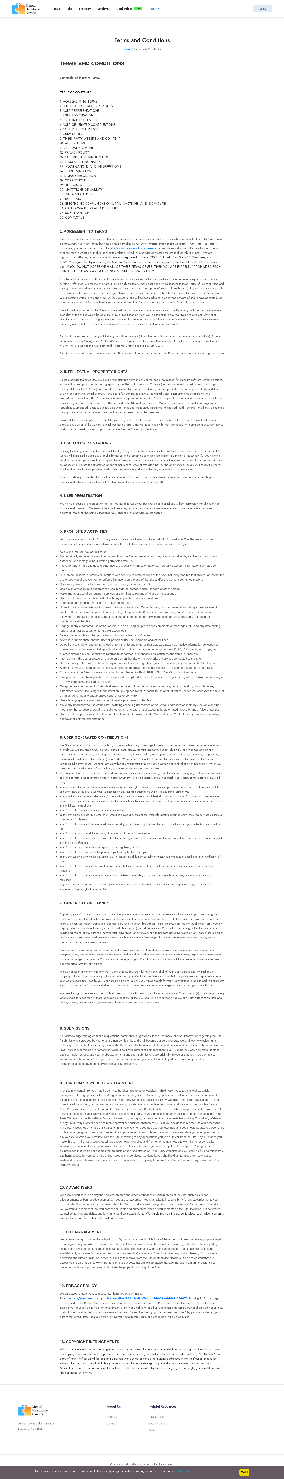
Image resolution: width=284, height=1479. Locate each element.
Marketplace (125, 9)
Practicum (85, 9)
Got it (244, 1472)
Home (56, 9)
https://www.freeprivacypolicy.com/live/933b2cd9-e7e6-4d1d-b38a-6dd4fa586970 (128, 1298)
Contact (111, 1426)
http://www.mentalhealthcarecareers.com (135, 248)
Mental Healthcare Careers (136, 1464)
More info (184, 1471)
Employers (104, 9)
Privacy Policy (156, 1420)
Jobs (69, 9)
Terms (152, 1433)
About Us (112, 1420)
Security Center (157, 1426)
